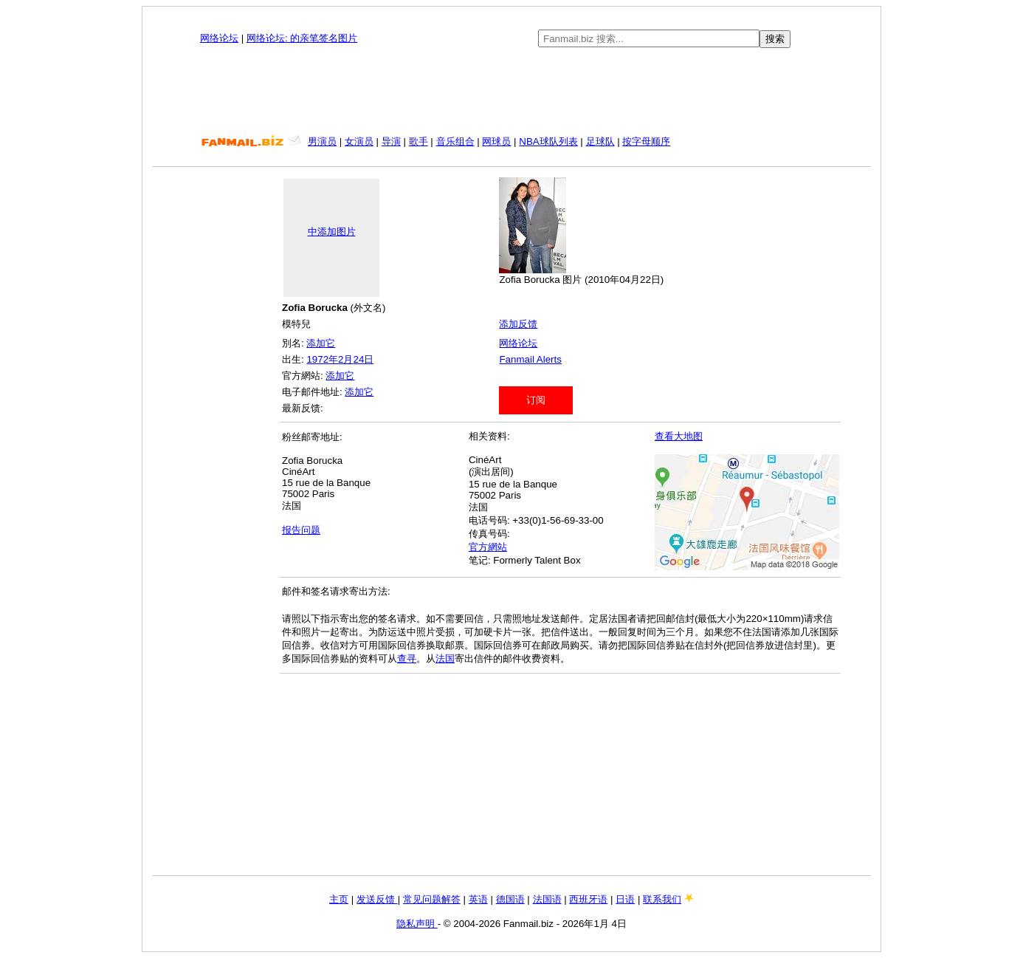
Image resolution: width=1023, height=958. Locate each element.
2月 (345, 359)
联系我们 (662, 899)
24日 (363, 359)
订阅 (535, 400)
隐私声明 (417, 923)
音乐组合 (455, 141)
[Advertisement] (511, 91)
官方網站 (488, 546)
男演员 (322, 141)
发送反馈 (377, 899)
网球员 (496, 141)
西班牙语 (588, 899)
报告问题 (301, 530)
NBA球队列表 (548, 141)
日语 (625, 899)
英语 (478, 899)
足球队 (600, 141)
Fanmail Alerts (530, 359)
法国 (445, 658)
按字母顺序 (646, 141)
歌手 (418, 141)
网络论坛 (219, 38)
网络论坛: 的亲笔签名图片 (302, 38)
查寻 (406, 658)
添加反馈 (518, 323)
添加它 (320, 343)
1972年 (322, 359)
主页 (338, 899)
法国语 (547, 899)
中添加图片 (332, 231)
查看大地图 (679, 436)
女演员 (359, 141)
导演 (391, 141)
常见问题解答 (432, 899)
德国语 (510, 899)
